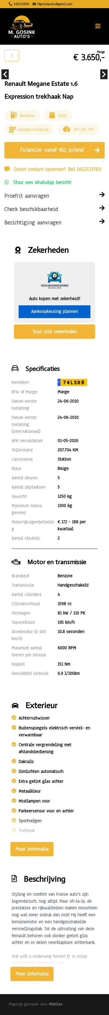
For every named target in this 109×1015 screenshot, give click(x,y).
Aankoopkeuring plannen (54, 311)
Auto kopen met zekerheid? (54, 299)
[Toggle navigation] (98, 26)
